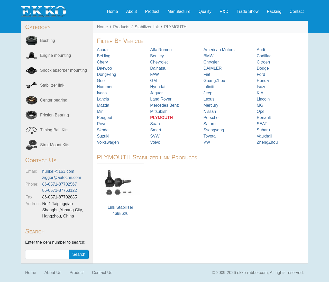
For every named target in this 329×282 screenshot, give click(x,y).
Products (121, 27)
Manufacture (179, 11)
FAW (154, 74)
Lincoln (263, 99)
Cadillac (264, 56)
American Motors (219, 50)
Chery (102, 62)
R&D (224, 11)
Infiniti (209, 87)
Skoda (102, 130)
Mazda (103, 105)
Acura (102, 50)
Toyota (210, 136)
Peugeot (104, 117)
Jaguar (156, 93)
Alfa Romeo (161, 50)
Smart (155, 130)
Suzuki (103, 136)
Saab (155, 124)
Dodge (263, 68)
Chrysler (211, 62)
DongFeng (106, 74)
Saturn (210, 124)
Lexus (209, 99)
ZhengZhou (267, 142)
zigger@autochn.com (61, 177)
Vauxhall (264, 136)
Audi (261, 50)
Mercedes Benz (164, 105)
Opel (261, 111)
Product (152, 11)
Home (112, 11)
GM (153, 80)
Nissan (210, 111)
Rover (102, 124)
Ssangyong (214, 130)
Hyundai (157, 87)
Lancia (103, 99)
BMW (209, 56)
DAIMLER (213, 68)
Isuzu (262, 87)
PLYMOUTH (175, 27)
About (131, 11)
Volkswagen (108, 142)
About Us (52, 272)
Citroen (263, 62)
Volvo (155, 142)
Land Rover (160, 99)
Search (78, 254)
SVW (154, 136)
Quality (205, 11)
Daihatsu (158, 68)
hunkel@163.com (58, 171)
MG (260, 105)
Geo (101, 80)
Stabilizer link (147, 27)
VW (207, 142)
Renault (264, 117)
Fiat (207, 74)
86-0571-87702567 (59, 184)
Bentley (157, 56)
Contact (297, 11)
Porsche (211, 117)
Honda (263, 80)
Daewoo (104, 68)
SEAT (262, 124)
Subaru (263, 130)
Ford (261, 74)
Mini (100, 111)
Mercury (211, 105)
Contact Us (102, 272)
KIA (260, 93)
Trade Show (247, 11)
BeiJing (103, 56)
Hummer (105, 87)
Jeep (208, 93)
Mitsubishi (159, 111)
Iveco (102, 93)
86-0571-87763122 (59, 190)
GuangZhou (214, 80)
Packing (274, 11)
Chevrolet (159, 62)
